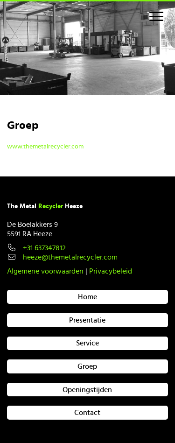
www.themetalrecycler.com (45, 146)
